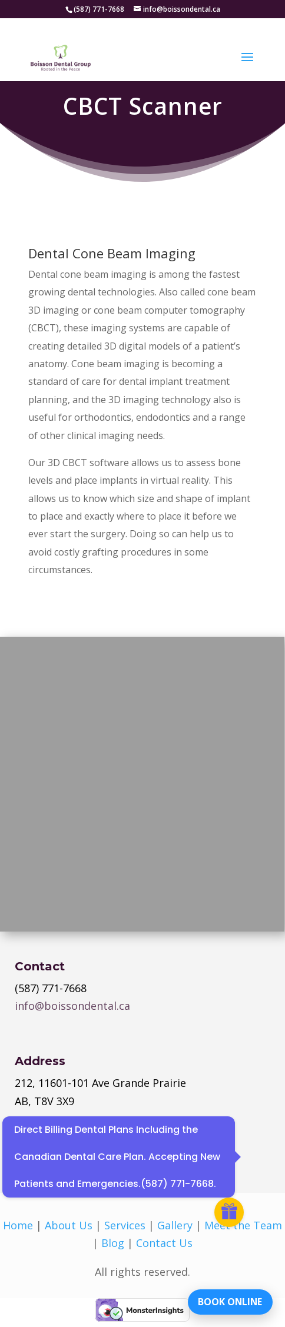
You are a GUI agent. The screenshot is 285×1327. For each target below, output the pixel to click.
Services (124, 1225)
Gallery (175, 1225)
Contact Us (164, 1243)
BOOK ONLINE (228, 1300)
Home (18, 1225)
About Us (68, 1225)
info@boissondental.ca (72, 1006)
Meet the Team (243, 1225)
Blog (112, 1243)
